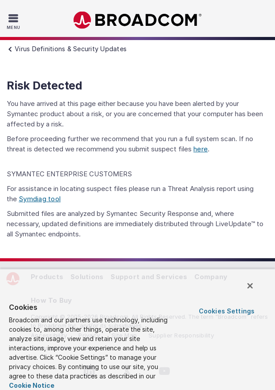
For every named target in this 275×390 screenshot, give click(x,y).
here (200, 149)
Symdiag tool (40, 199)
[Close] (250, 286)
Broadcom (138, 20)
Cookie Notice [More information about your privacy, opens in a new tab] (31, 385)
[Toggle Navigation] (14, 21)
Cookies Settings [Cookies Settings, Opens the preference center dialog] (226, 311)
